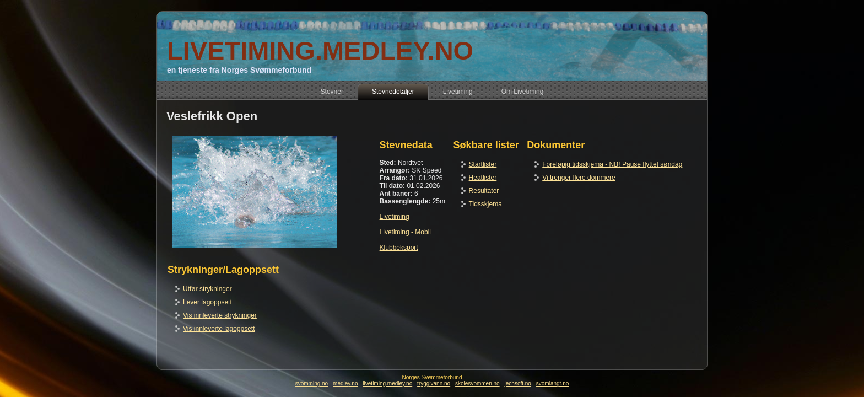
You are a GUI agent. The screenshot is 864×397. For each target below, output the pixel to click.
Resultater (484, 191)
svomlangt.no (552, 383)
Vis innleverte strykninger (220, 315)
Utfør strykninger (207, 289)
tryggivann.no (433, 383)
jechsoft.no (518, 383)
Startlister (483, 164)
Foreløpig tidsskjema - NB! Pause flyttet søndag (612, 164)
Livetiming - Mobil (405, 232)
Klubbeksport (399, 247)
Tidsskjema (485, 204)
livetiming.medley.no (387, 383)
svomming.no (311, 383)
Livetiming (394, 217)
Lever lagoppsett (207, 302)
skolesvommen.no (477, 383)
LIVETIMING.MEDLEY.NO (320, 50)
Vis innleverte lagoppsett (219, 328)
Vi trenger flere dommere (578, 177)
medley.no (345, 383)
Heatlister (483, 177)
